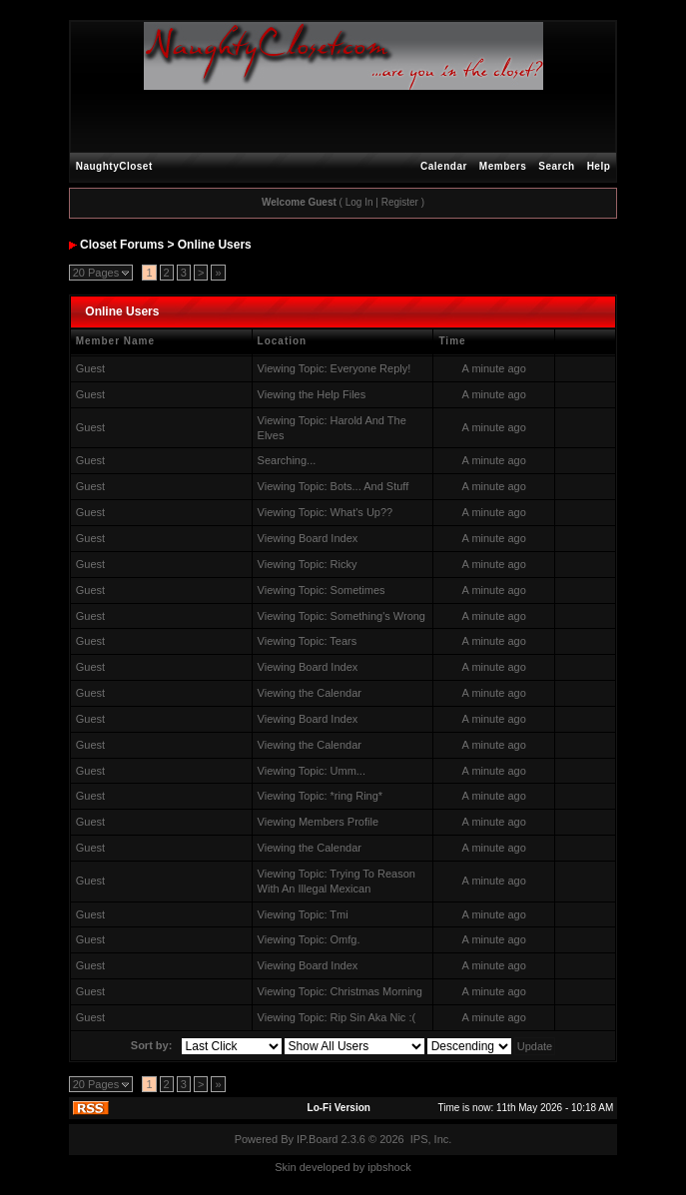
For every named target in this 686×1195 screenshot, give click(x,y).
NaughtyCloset (114, 166)
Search (556, 166)
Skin (285, 1167)
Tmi (338, 914)
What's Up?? (362, 512)
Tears (343, 641)
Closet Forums (122, 245)
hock (398, 1167)
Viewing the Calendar (309, 693)
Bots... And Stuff (370, 486)
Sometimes (358, 590)
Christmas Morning (376, 991)
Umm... (348, 771)
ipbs (377, 1167)
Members (502, 166)
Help (599, 166)
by (359, 1167)
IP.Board (317, 1139)
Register (399, 202)
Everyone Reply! (371, 368)
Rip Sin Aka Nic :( (373, 1017)
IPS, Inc (429, 1139)
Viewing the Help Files (312, 394)
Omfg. (345, 939)
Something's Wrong (378, 616)
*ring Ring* (357, 796)
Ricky (344, 564)
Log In (359, 202)
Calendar (443, 166)
